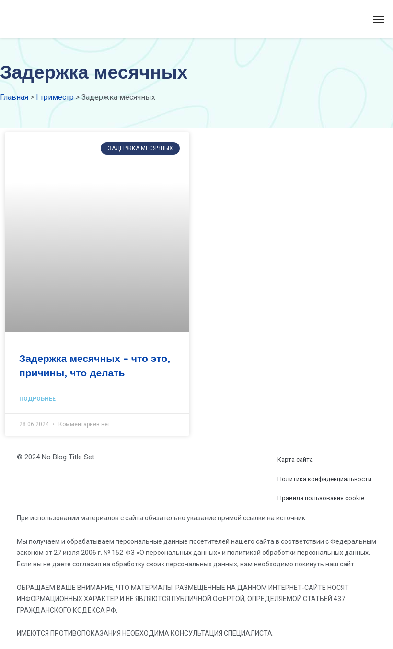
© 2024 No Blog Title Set (55, 457)
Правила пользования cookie (320, 498)
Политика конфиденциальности (324, 478)
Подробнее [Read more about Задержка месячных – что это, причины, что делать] (37, 399)
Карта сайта (295, 459)
